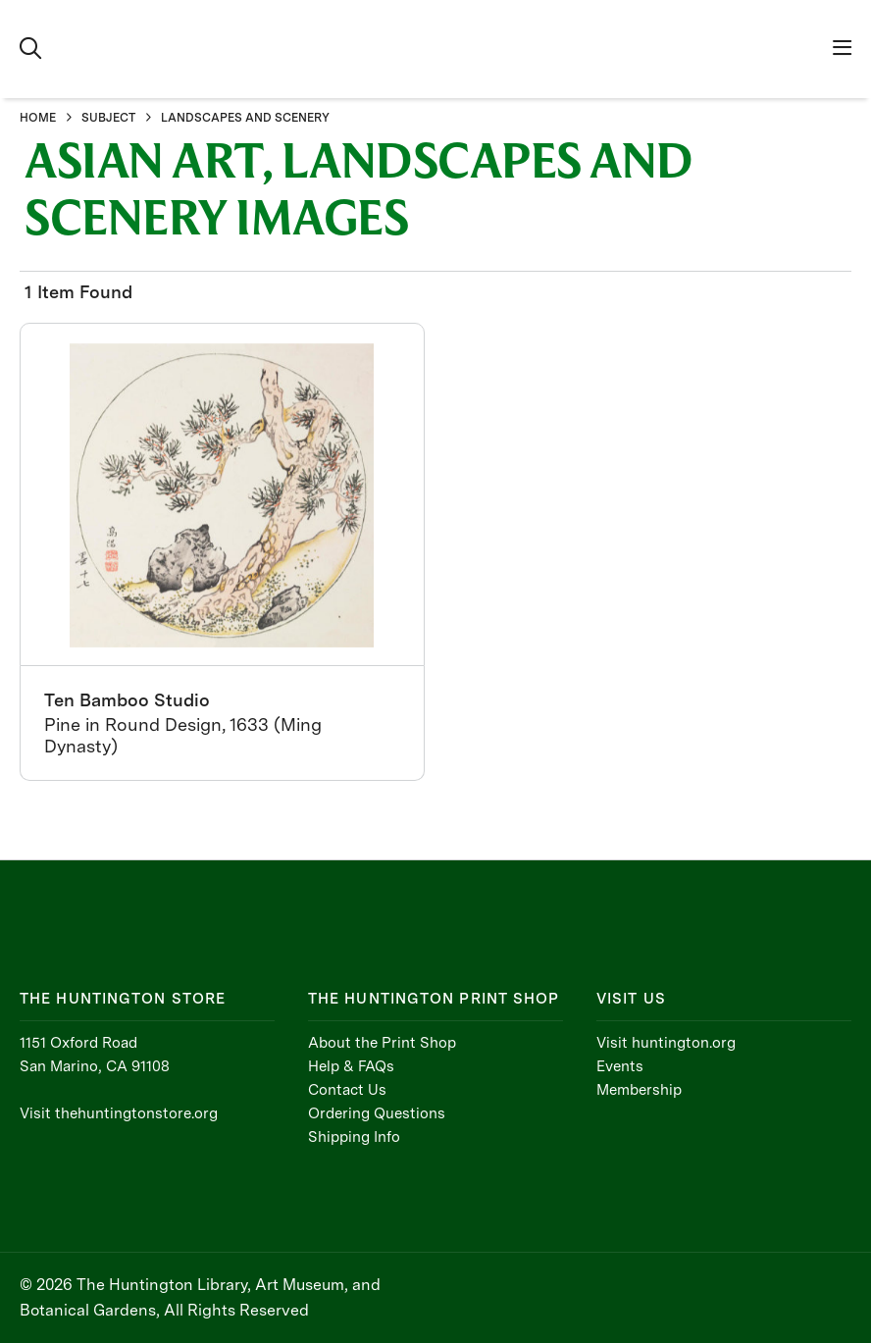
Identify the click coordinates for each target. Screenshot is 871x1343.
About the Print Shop (382, 1043)
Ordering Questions (376, 1113)
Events (619, 1066)
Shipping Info (354, 1137)
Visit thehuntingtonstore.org (119, 1113)
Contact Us (347, 1090)
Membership (639, 1090)
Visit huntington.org (666, 1043)
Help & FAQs (351, 1066)
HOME (38, 118)
